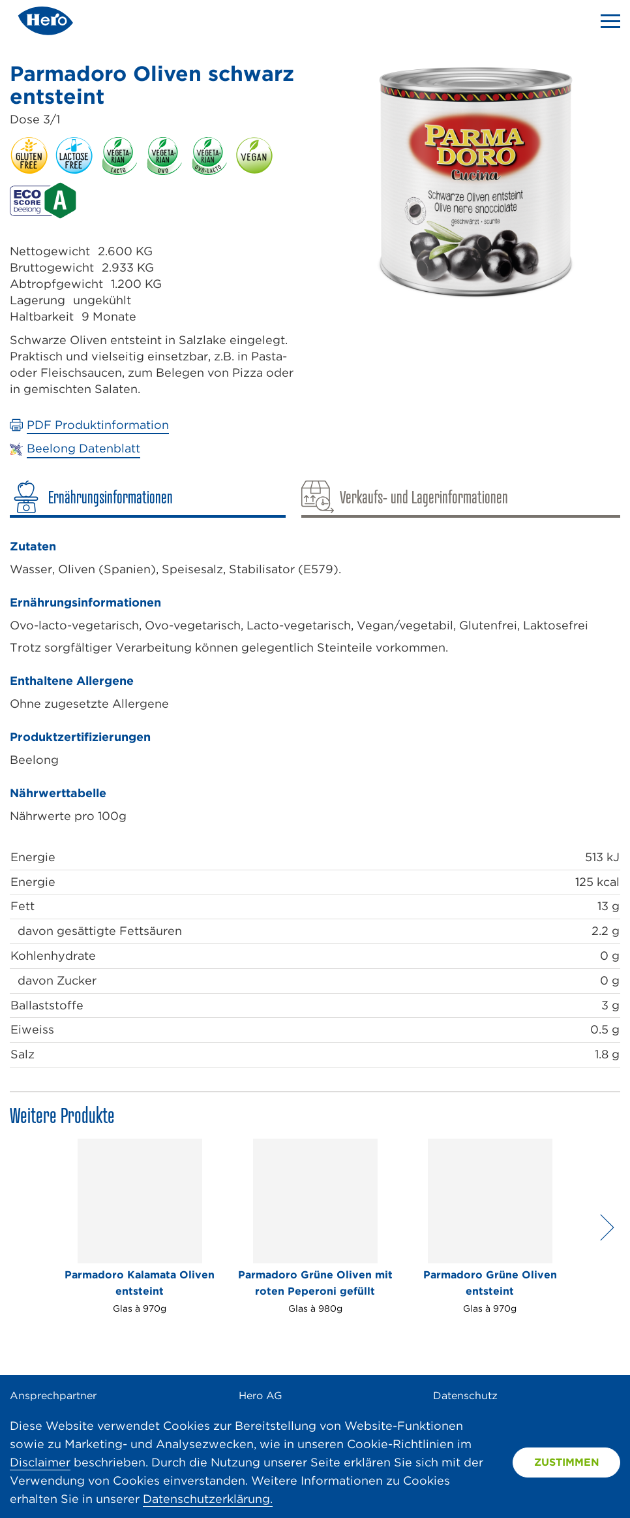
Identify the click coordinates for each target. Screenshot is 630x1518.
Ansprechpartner (53, 1395)
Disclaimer (40, 1462)
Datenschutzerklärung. (208, 1499)
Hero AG (260, 1395)
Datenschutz (465, 1395)
